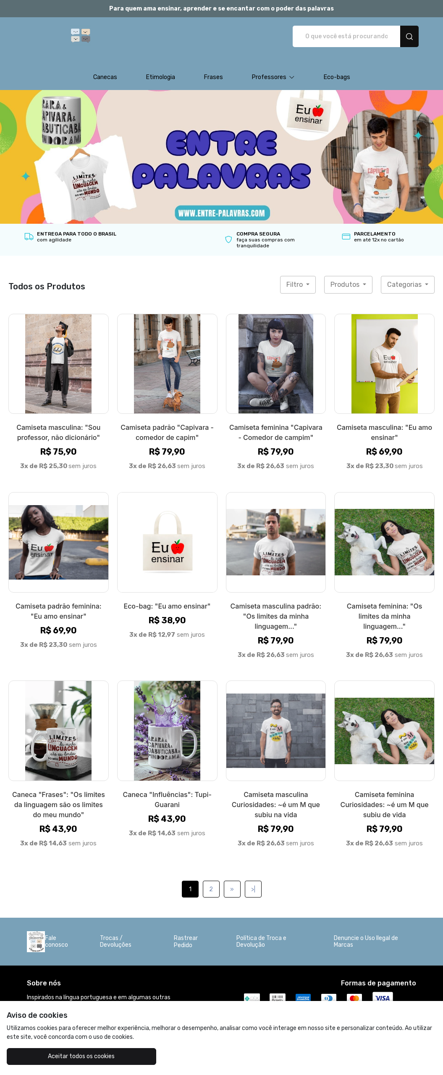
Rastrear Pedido (186, 933)
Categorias (405, 276)
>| (253, 880)
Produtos (345, 276)
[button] (273, 68)
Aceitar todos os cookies (60, 1056)
